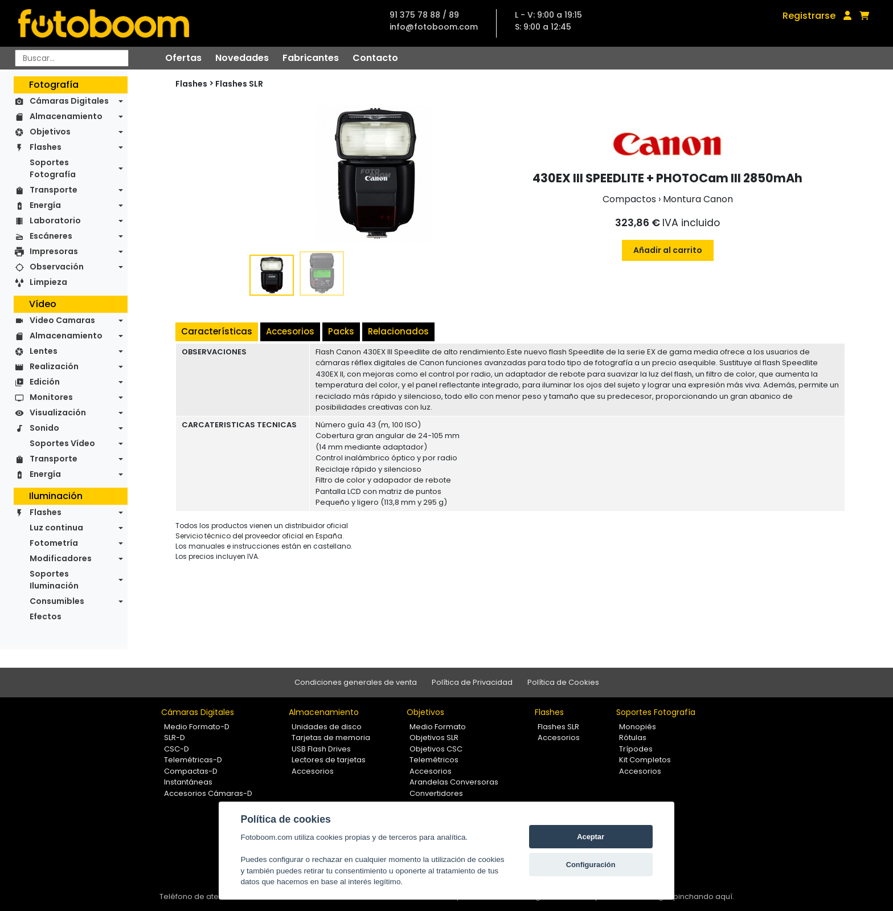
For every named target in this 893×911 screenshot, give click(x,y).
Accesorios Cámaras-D (208, 793)
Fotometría (54, 543)
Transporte (53, 189)
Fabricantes (310, 57)
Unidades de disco (327, 726)
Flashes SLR (239, 83)
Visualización (58, 412)
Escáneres (51, 236)
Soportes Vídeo (62, 443)
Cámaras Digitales (69, 101)
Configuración (591, 864)
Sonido (44, 428)
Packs (341, 331)
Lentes (44, 351)
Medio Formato (437, 726)
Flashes (46, 147)
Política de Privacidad (472, 682)
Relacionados (398, 331)
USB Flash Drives (321, 748)
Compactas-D (191, 771)
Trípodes (636, 748)
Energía (45, 205)
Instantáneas (188, 782)
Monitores (51, 397)
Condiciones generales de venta (355, 682)
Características (216, 331)
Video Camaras (62, 320)
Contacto (375, 57)
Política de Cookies (563, 682)
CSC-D (176, 748)
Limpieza (48, 282)
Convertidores (436, 793)
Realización (54, 366)
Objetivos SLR (433, 737)
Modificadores (61, 558)
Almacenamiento (66, 116)
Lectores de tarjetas (329, 759)
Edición (45, 381)
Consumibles (57, 601)
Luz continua (56, 527)
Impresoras (54, 251)
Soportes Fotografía (53, 168)
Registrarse (809, 15)
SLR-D (174, 737)
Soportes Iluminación (54, 579)
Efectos (46, 616)
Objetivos (50, 131)
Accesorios (290, 331)
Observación (57, 266)
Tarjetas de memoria (331, 737)
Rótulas (632, 737)
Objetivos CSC (435, 748)
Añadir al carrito (667, 250)
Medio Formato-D (197, 726)
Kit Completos (645, 759)
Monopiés (637, 726)
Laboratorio (55, 220)
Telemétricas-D (193, 759)
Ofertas (183, 57)
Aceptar (590, 836)
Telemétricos (433, 759)
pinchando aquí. (703, 896)
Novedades (242, 57)
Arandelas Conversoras (453, 782)
